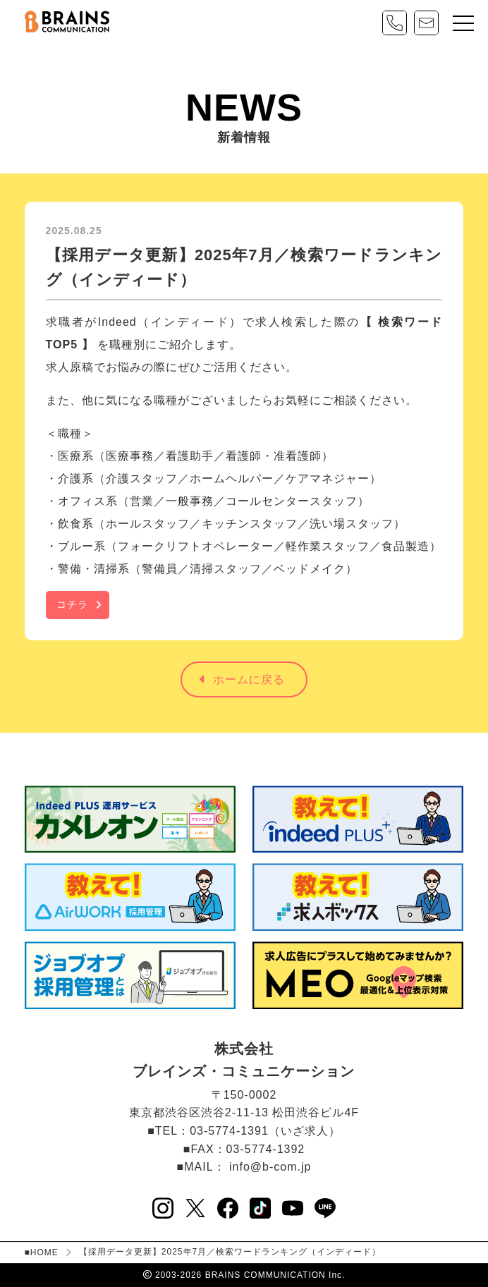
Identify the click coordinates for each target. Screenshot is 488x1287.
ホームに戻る (242, 679)
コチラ (72, 604)
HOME (44, 1252)
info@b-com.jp (270, 1167)
